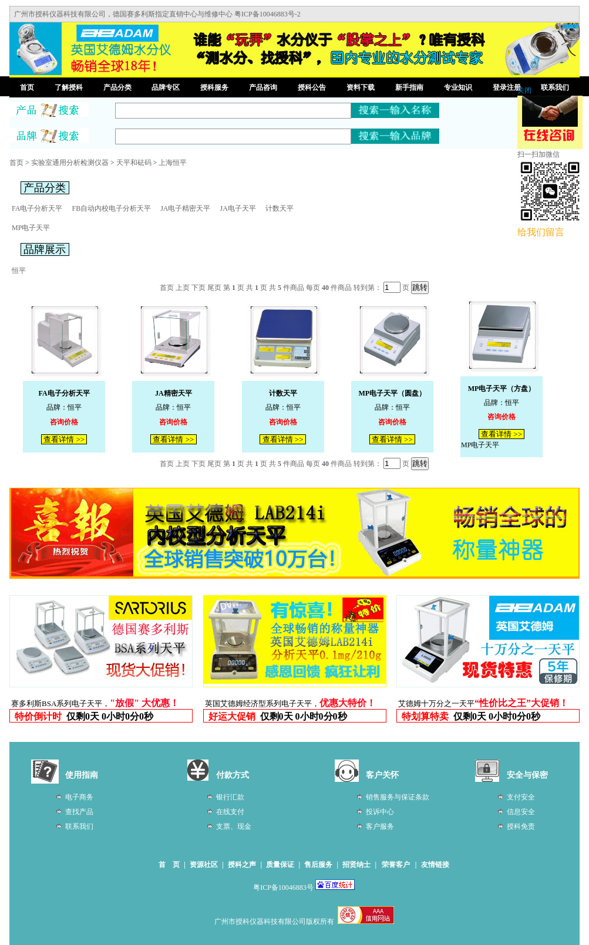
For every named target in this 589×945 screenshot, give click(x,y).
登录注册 (507, 87)
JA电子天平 (237, 208)
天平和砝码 (134, 162)
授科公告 (312, 87)
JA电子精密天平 (185, 208)
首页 (27, 87)
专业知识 (458, 87)
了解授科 (69, 87)
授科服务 (214, 87)
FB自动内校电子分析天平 (111, 208)
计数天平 (279, 208)
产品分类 (117, 87)
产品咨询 (263, 87)
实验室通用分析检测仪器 (70, 162)
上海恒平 (173, 162)
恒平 (19, 270)
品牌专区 (166, 87)
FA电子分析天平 (37, 208)
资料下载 (360, 87)
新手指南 (409, 87)
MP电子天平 (31, 228)
